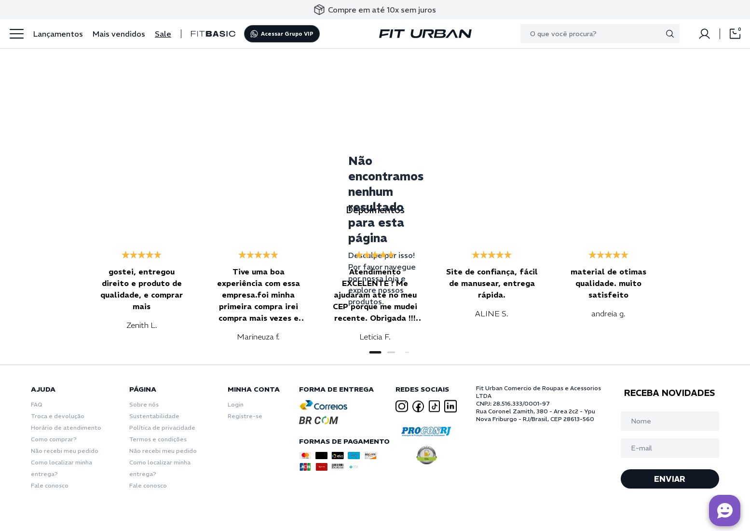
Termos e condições (158, 439)
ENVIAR (669, 479)
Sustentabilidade (154, 416)
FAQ (36, 404)
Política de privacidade (162, 427)
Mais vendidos (119, 34)
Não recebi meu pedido (64, 450)
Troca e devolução (57, 416)
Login (236, 404)
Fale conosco (49, 485)
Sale (163, 34)
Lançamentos (58, 34)
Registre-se (245, 416)
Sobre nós (144, 404)
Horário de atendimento (66, 427)
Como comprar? (54, 439)
